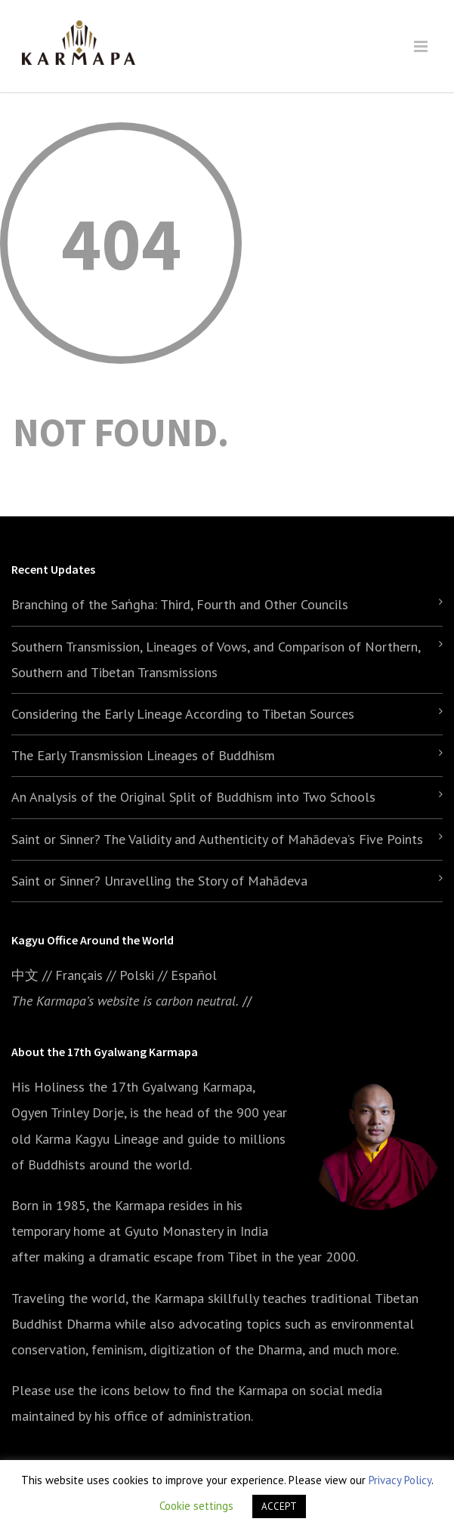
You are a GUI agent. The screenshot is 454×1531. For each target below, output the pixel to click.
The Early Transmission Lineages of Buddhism (143, 755)
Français (79, 975)
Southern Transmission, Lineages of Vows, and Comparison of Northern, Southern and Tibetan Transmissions (215, 659)
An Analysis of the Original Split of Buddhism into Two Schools (193, 797)
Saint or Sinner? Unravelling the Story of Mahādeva (159, 880)
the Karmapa (128, 1205)
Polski (136, 975)
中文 (25, 975)
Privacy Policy (400, 1480)
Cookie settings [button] (196, 1506)
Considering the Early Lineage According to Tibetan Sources (182, 713)
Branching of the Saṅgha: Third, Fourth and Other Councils (179, 604)
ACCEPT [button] (279, 1506)
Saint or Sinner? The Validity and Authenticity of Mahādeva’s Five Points (217, 839)
